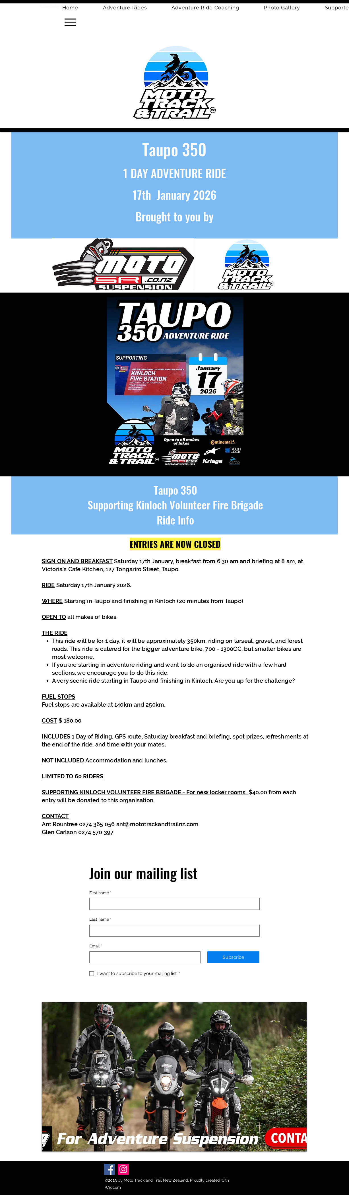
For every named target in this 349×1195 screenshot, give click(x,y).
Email (95, 946)
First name (100, 893)
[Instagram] (123, 1169)
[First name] (173, 904)
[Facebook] (109, 1169)
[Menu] (70, 22)
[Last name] (173, 930)
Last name (100, 919)
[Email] (143, 957)
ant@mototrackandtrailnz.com (157, 824)
